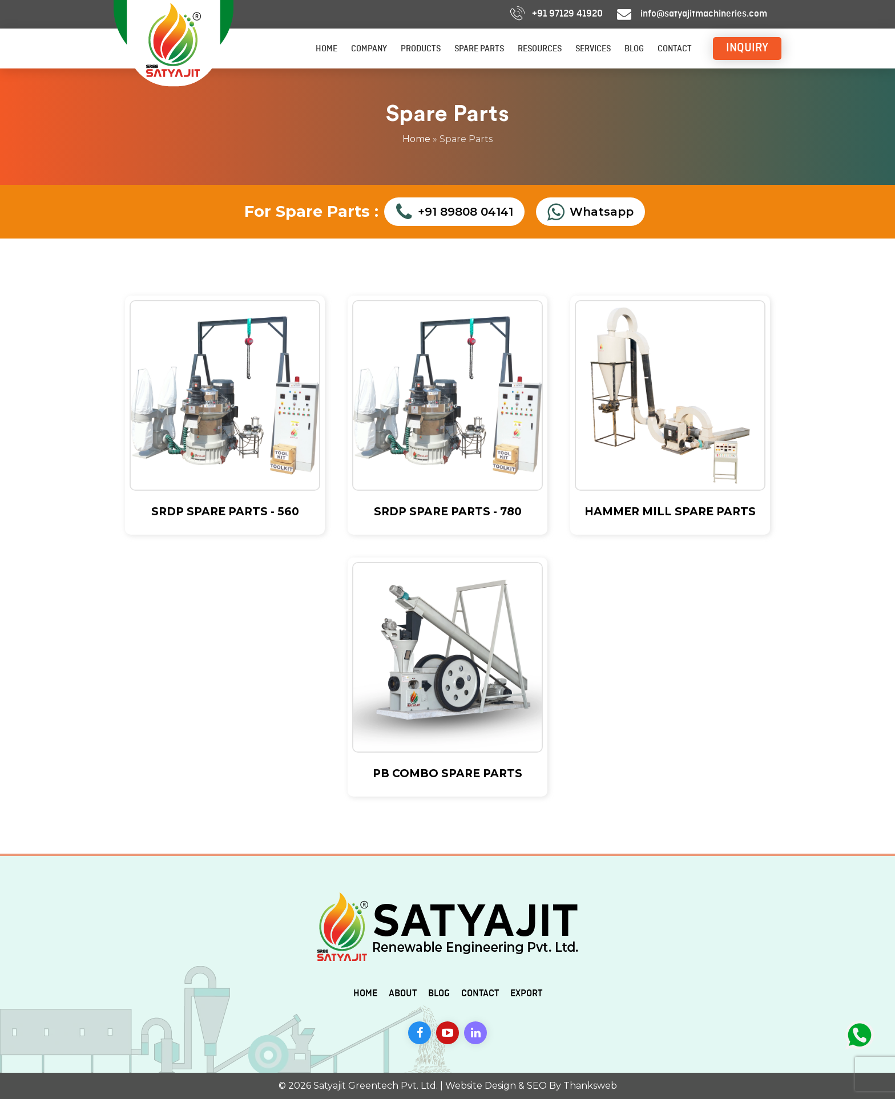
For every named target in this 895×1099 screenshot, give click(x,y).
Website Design (480, 1085)
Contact (675, 49)
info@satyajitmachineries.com (703, 14)
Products (421, 49)
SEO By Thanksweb (572, 1085)
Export (526, 993)
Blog (634, 49)
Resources (540, 49)
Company (369, 49)
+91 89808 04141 (454, 211)
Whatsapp (590, 211)
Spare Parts (479, 49)
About (403, 993)
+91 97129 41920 (567, 14)
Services (593, 49)
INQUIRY (747, 48)
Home (326, 49)
